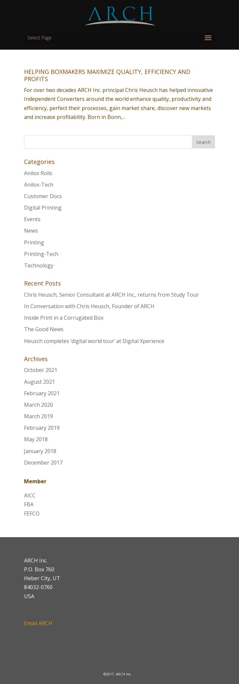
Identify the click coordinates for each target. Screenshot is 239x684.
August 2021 (39, 381)
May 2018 (36, 439)
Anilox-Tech (38, 184)
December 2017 (43, 462)
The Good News (44, 329)
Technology (38, 265)
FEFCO (32, 513)
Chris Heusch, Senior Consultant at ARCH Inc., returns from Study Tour (111, 294)
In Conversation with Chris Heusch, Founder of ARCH (89, 306)
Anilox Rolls (38, 173)
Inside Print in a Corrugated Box (63, 317)
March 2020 (38, 404)
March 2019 (38, 416)
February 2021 (42, 393)
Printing (34, 242)
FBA (29, 504)
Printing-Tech (41, 254)
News (31, 230)
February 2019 (42, 427)
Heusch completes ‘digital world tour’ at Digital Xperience (94, 341)
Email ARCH (38, 623)
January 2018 (40, 451)
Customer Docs (43, 196)
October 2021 (40, 370)
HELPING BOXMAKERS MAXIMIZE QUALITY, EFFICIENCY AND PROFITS (107, 75)
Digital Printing (43, 207)
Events (32, 219)
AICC (30, 495)
